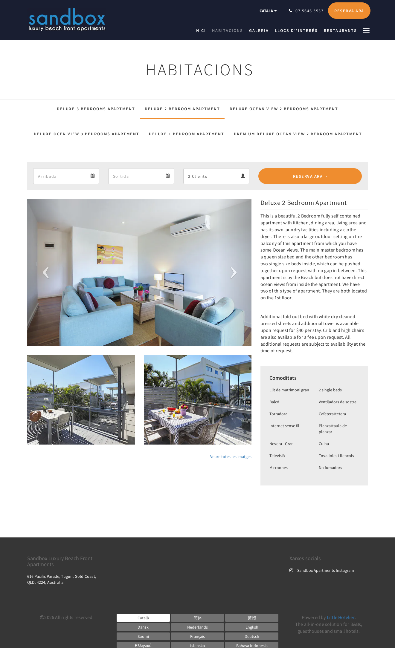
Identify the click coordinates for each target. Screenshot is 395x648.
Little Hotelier (341, 617)
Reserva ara (308, 176)
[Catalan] (143, 618)
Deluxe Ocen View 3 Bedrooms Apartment (86, 134)
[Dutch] (197, 627)
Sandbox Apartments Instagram (321, 570)
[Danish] (143, 627)
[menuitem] (201, 30)
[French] (197, 636)
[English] (251, 627)
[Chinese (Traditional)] (251, 618)
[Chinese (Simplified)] (197, 618)
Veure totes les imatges (230, 456)
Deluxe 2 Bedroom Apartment (182, 108)
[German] (251, 636)
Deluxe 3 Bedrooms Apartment (96, 108)
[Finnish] (143, 636)
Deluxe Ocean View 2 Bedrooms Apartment (284, 108)
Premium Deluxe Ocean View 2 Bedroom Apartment (298, 134)
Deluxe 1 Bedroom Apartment (186, 134)
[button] (366, 30)
